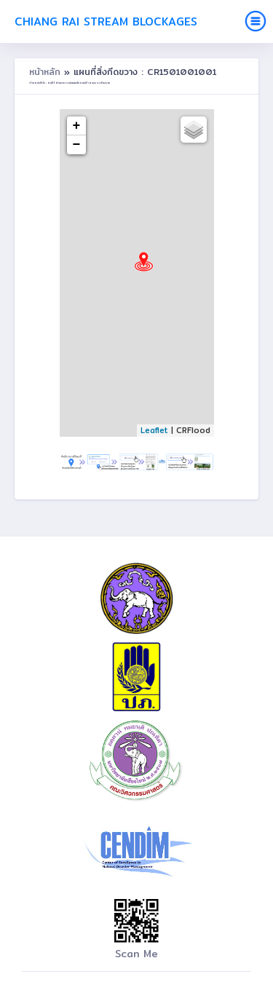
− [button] (77, 145)
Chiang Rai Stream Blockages (106, 21)
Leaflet (154, 430)
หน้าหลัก (46, 72)
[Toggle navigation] (255, 21)
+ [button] (77, 126)
